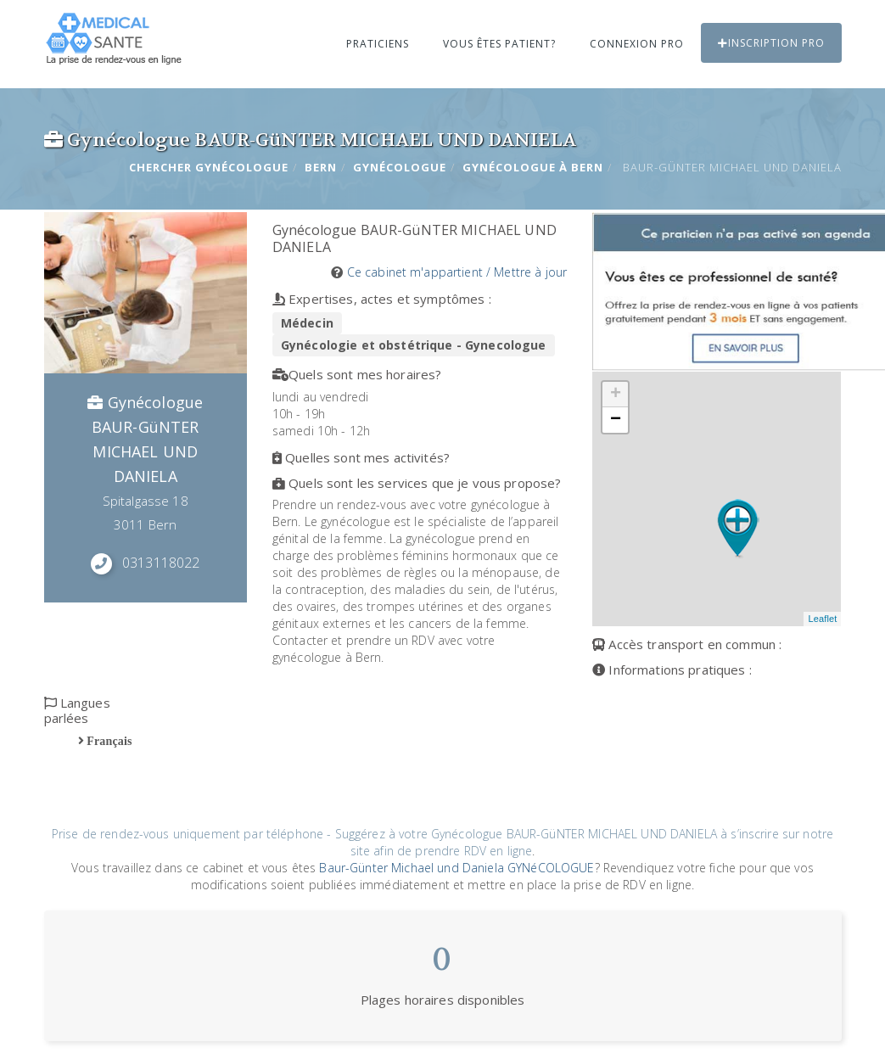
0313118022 (160, 562)
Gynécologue (399, 167)
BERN (321, 167)
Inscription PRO (771, 43)
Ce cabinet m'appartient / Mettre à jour (457, 272)
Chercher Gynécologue (208, 167)
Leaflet (822, 619)
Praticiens (377, 43)
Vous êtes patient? (499, 43)
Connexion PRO (637, 43)
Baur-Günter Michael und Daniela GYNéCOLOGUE (456, 868)
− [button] (615, 420)
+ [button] (615, 394)
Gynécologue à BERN (532, 167)
